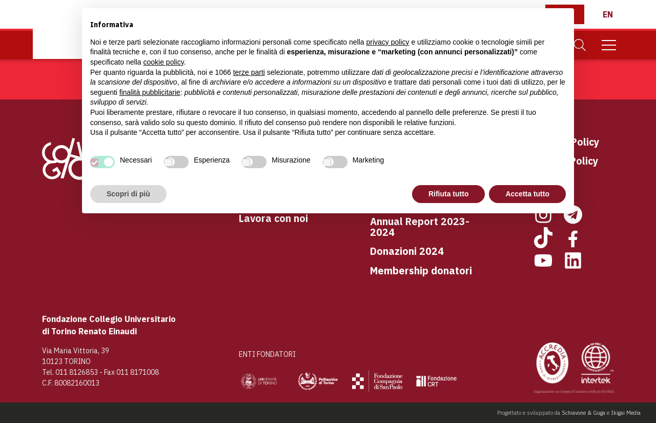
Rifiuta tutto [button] (448, 194)
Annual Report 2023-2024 (419, 227)
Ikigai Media (626, 412)
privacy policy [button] (387, 42)
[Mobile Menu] (608, 45)
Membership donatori (421, 270)
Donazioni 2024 (407, 251)
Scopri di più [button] (128, 194)
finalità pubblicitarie (149, 92)
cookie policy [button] (164, 62)
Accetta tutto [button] (527, 194)
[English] (607, 14)
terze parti (249, 72)
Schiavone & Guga (583, 412)
